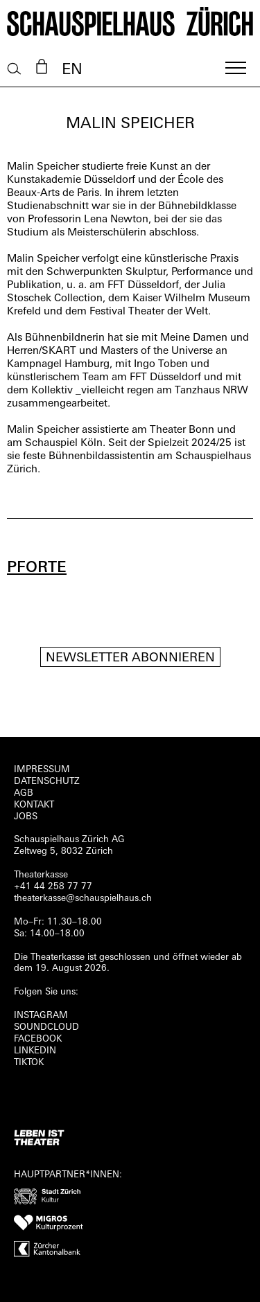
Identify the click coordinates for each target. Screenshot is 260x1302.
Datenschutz (47, 781)
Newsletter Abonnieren (130, 658)
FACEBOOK (38, 1039)
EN (72, 70)
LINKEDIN (35, 1050)
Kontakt (34, 805)
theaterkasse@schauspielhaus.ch (83, 898)
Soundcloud (46, 1027)
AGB (23, 793)
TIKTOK (29, 1062)
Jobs (25, 816)
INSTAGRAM (41, 1015)
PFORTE (37, 568)
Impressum (42, 769)
